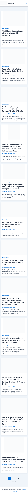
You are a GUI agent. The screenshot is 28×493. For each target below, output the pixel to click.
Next (14, 481)
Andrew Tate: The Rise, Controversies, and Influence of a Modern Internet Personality (13, 460)
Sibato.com (11, 3)
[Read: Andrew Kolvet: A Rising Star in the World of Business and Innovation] (14, 209)
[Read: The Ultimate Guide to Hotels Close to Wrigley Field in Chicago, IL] (14, 18)
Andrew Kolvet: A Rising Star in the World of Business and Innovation (13, 225)
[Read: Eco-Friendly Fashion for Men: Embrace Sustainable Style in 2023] (14, 247)
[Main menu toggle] (26, 3)
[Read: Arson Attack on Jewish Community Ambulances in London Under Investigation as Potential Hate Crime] (14, 285)
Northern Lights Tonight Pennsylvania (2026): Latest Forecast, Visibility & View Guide (13, 109)
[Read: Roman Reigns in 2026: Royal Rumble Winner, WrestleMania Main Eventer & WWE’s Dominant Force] (14, 405)
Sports (3, 182)
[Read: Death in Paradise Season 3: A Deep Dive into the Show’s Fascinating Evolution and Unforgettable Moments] (14, 132)
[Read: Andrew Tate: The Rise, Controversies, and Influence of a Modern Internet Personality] (14, 445)
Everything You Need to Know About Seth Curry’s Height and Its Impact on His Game (13, 187)
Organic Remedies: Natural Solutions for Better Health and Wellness (13, 71)
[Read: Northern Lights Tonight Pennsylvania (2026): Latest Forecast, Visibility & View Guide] (14, 94)
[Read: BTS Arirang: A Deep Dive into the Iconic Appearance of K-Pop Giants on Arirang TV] (14, 325)
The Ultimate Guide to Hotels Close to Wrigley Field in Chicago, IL (12, 33)
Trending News (5, 28)
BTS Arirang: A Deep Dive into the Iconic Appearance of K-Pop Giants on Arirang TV (13, 340)
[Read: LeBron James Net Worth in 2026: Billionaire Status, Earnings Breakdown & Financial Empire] (14, 365)
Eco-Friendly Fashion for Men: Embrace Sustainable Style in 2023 (13, 262)
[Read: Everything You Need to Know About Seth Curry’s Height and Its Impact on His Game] (14, 172)
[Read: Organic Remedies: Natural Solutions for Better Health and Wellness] (14, 56)
